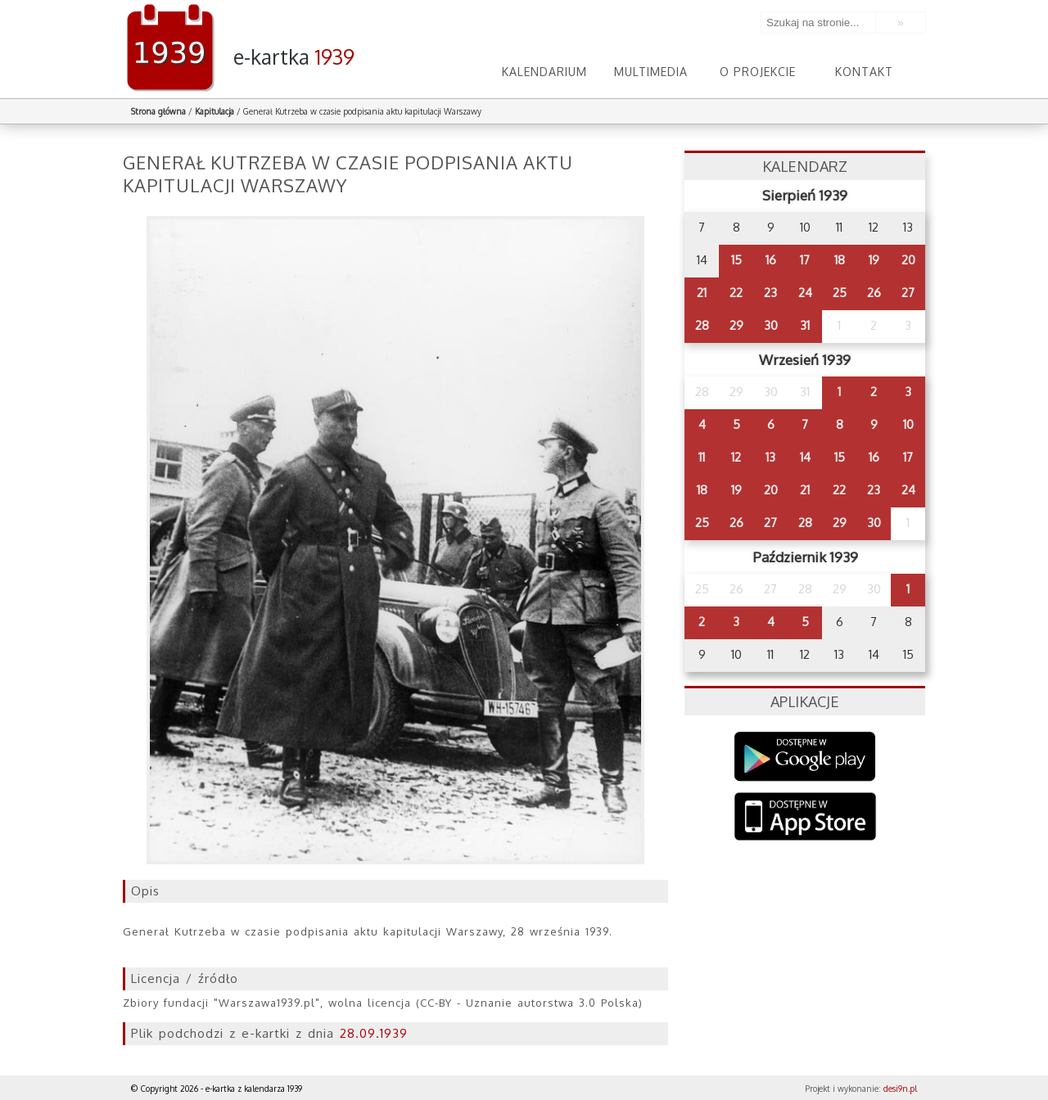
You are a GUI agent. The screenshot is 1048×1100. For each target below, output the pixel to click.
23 (770, 292)
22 (736, 292)
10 (908, 424)
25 (840, 292)
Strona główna (158, 111)
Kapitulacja (214, 111)
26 (874, 292)
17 (805, 260)
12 (736, 457)
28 (702, 325)
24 (805, 292)
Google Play (805, 756)
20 (908, 260)
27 (908, 292)
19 (874, 260)
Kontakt (864, 72)
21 (702, 292)
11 (701, 457)
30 (771, 325)
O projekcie (758, 72)
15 (736, 260)
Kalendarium (544, 72)
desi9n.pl (900, 1088)
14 (805, 457)
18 (839, 260)
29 (736, 325)
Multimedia (651, 72)
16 (771, 260)
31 (805, 325)
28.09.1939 (374, 1033)
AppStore (805, 818)
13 (770, 457)
